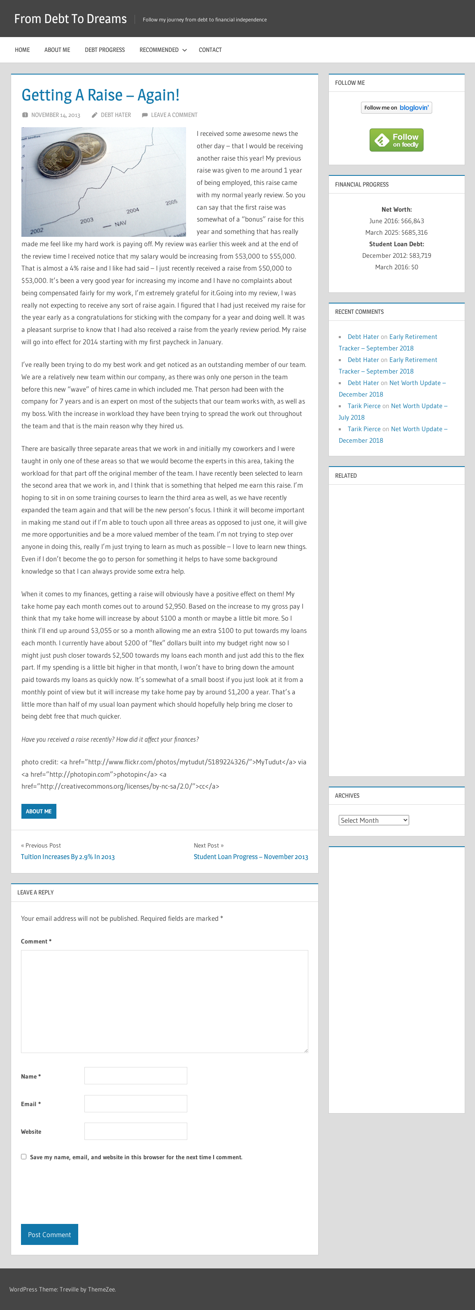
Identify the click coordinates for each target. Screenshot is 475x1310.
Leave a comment (174, 115)
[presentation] (83, 1193)
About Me (57, 50)
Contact (210, 50)
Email (31, 1104)
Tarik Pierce (364, 406)
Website (31, 1131)
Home (22, 50)
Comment (36, 941)
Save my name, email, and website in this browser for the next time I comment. (136, 1157)
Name (31, 1076)
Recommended (163, 50)
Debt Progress (105, 50)
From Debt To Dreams (73, 18)
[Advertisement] (397, 629)
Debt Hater (116, 115)
